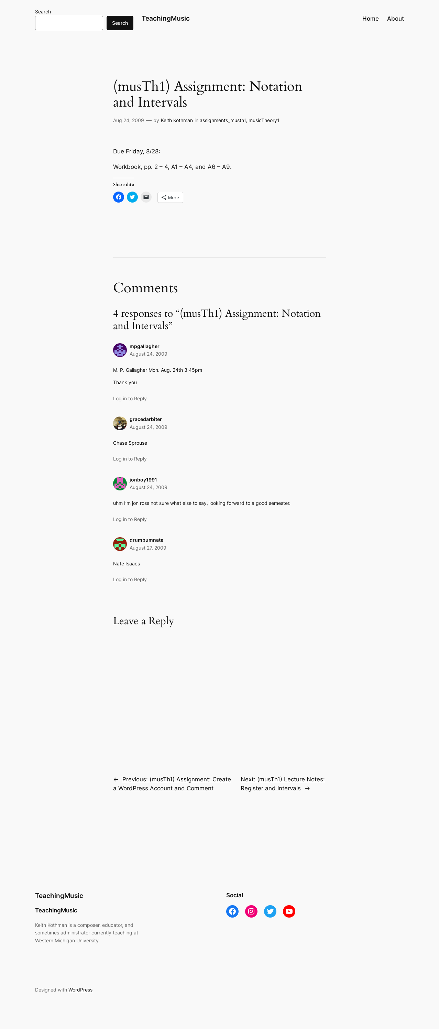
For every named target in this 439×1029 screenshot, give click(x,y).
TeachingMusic (166, 18)
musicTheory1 (264, 120)
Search (43, 11)
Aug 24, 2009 (128, 120)
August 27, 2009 (148, 548)
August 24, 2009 (148, 354)
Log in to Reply (130, 398)
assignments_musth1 (223, 120)
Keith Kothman (177, 120)
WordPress (80, 990)
